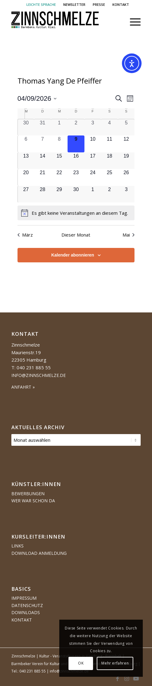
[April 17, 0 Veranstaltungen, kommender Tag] (92, 160)
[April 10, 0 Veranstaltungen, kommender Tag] (92, 143)
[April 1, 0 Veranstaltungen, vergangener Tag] (59, 127)
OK (81, 663)
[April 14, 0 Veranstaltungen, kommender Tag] (42, 160)
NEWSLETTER (74, 4)
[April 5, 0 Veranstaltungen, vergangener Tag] (126, 127)
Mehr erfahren (115, 663)
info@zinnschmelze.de (38, 375)
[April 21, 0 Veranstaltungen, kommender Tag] (42, 177)
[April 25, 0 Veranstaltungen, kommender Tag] (109, 177)
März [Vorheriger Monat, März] (25, 235)
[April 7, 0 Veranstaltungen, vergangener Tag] (42, 143)
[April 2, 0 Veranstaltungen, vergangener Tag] (76, 127)
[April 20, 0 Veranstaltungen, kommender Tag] (26, 177)
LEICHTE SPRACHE (41, 4)
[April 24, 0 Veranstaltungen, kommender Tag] (92, 177)
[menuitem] (41, 4)
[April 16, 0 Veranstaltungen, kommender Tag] (76, 160)
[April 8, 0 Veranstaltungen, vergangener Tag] (59, 143)
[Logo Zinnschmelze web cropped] (63, 22)
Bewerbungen (28, 493)
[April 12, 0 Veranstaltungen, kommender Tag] (126, 143)
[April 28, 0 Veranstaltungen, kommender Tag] (42, 194)
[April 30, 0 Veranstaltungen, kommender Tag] (76, 194)
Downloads (25, 612)
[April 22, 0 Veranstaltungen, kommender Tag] (59, 177)
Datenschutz (27, 605)
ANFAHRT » (23, 387)
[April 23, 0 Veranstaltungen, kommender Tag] (76, 177)
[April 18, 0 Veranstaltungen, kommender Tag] (109, 160)
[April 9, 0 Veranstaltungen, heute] (76, 143)
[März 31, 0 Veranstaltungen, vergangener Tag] (42, 127)
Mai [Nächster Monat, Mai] (128, 235)
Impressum (24, 598)
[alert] (76, 213)
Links (17, 546)
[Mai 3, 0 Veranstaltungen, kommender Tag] (126, 194)
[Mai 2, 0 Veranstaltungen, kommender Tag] (109, 194)
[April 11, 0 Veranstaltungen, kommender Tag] (109, 143)
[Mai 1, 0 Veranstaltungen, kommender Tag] (92, 194)
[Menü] (132, 22)
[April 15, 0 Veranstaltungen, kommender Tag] (59, 160)
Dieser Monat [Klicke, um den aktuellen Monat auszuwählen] (75, 235)
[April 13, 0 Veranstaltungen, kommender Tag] (26, 160)
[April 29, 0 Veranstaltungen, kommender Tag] (59, 194)
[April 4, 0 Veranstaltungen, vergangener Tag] (109, 127)
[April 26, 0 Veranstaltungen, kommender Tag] (126, 177)
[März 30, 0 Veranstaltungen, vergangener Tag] (26, 127)
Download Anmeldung (39, 553)
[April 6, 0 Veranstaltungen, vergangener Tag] (26, 143)
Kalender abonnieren (72, 255)
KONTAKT (120, 4)
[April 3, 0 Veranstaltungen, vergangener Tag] (92, 127)
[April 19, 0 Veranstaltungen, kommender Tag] (126, 160)
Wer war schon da (33, 501)
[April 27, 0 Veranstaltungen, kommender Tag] (26, 194)
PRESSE (99, 4)
